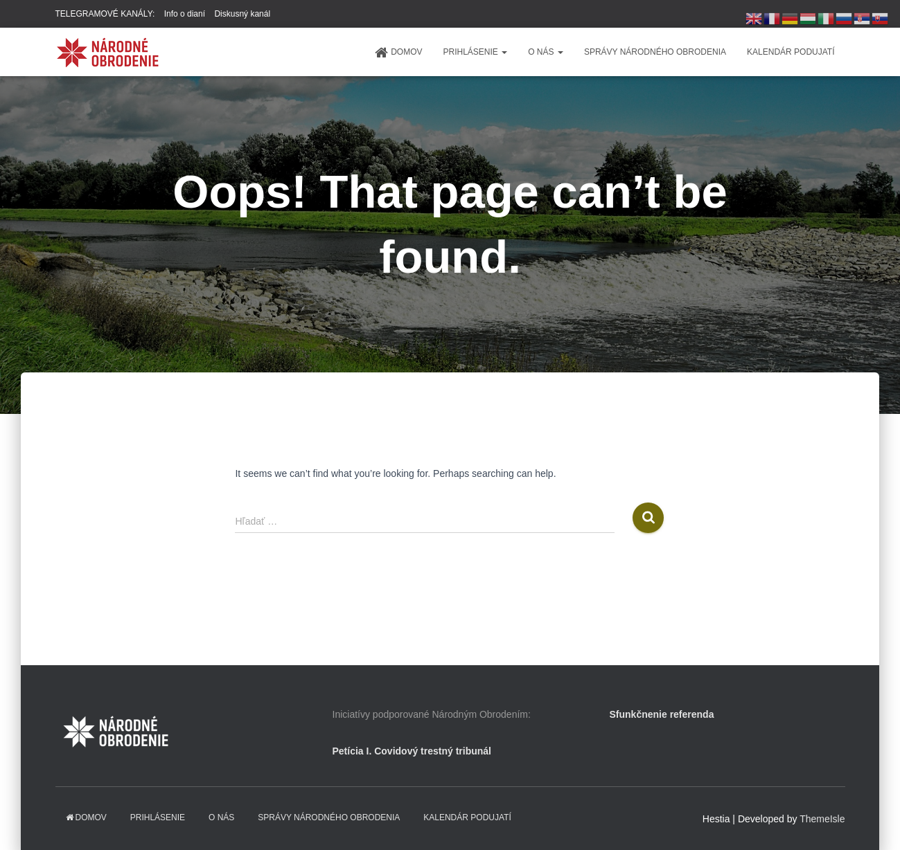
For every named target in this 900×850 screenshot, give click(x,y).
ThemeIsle (822, 818)
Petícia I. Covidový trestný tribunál (412, 751)
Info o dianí (184, 14)
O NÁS (545, 52)
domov (398, 53)
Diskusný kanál (242, 14)
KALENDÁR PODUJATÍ (790, 52)
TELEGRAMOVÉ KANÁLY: (105, 14)
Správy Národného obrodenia (655, 52)
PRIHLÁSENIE (475, 52)
